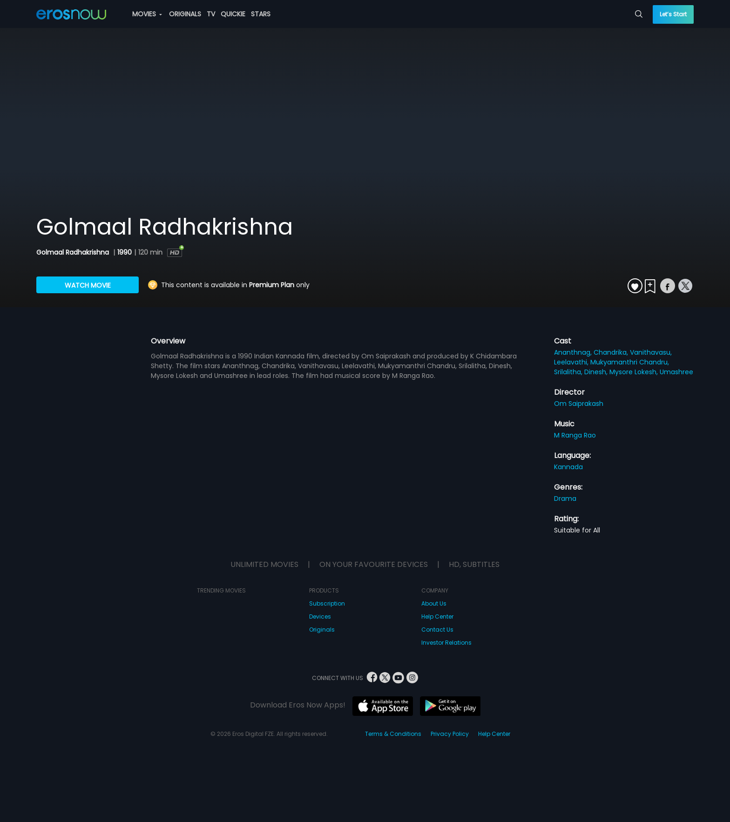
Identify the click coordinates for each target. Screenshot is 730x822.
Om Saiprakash (578, 403)
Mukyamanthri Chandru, (629, 362)
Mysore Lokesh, (634, 372)
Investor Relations (446, 643)
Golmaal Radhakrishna (73, 252)
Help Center (437, 616)
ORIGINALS (185, 14)
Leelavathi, (572, 362)
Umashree (676, 372)
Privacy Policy (450, 734)
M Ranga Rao (575, 435)
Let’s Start (673, 14)
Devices (320, 616)
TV (211, 14)
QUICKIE (233, 14)
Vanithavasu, (651, 352)
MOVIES (147, 14)
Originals (322, 629)
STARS (260, 14)
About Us (433, 603)
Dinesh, (596, 372)
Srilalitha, (569, 372)
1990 (124, 252)
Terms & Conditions (393, 734)
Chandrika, (612, 352)
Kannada (568, 467)
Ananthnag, (574, 352)
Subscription (327, 603)
